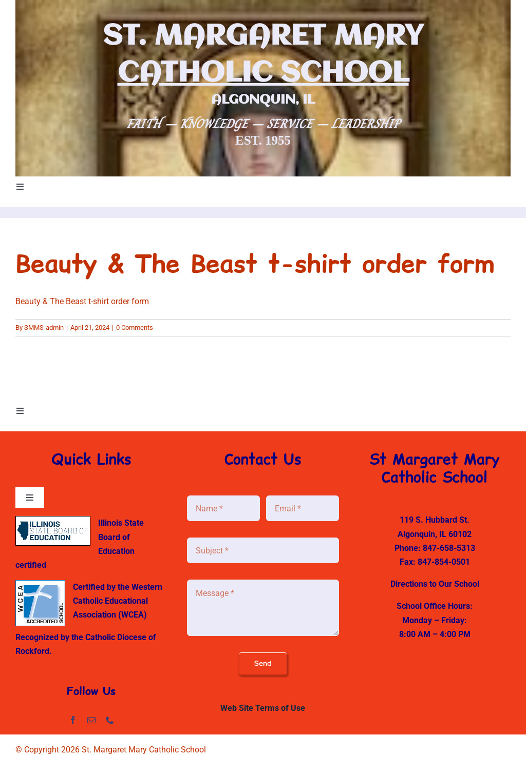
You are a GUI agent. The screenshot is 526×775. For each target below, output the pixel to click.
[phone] (110, 720)
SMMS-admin (44, 327)
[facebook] (73, 720)
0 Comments (134, 327)
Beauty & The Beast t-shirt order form (82, 301)
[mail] (91, 720)
